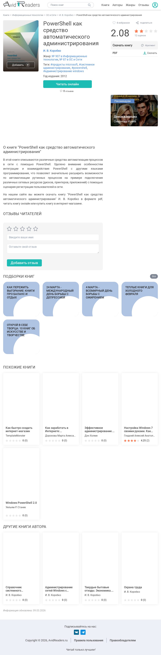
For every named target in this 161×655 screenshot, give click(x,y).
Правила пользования (88, 640)
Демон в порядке (125, 116)
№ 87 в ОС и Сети (70, 59)
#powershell (79, 67)
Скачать (152, 53)
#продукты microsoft (64, 64)
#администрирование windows (63, 71)
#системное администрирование (69, 66)
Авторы (117, 5)
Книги (105, 5)
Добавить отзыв (24, 263)
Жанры (130, 5)
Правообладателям (123, 640)
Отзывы (143, 5)
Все (154, 276)
